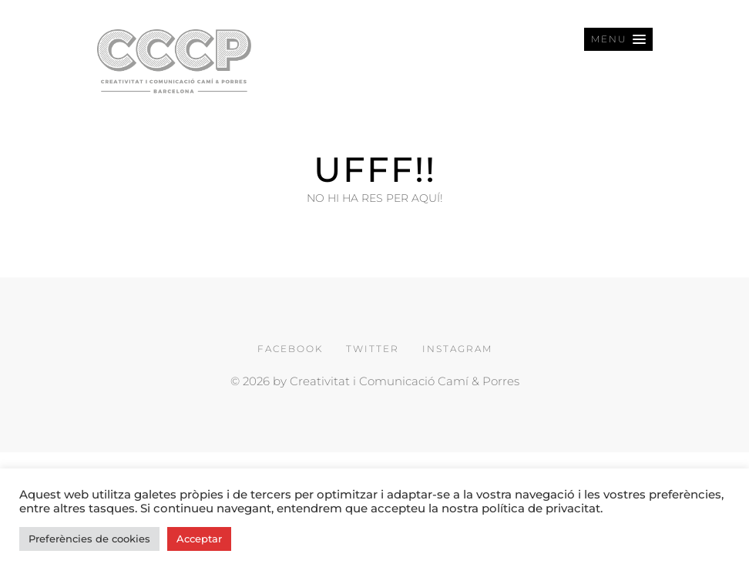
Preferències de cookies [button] (89, 538)
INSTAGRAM (457, 348)
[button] (618, 39)
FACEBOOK (290, 348)
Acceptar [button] (199, 538)
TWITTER (372, 348)
